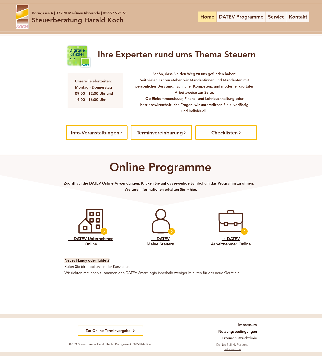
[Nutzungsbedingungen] (237, 331)
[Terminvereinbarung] (161, 132)
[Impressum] (247, 324)
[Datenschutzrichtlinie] (239, 338)
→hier (191, 189)
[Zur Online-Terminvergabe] (110, 331)
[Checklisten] (226, 132)
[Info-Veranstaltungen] (97, 132)
